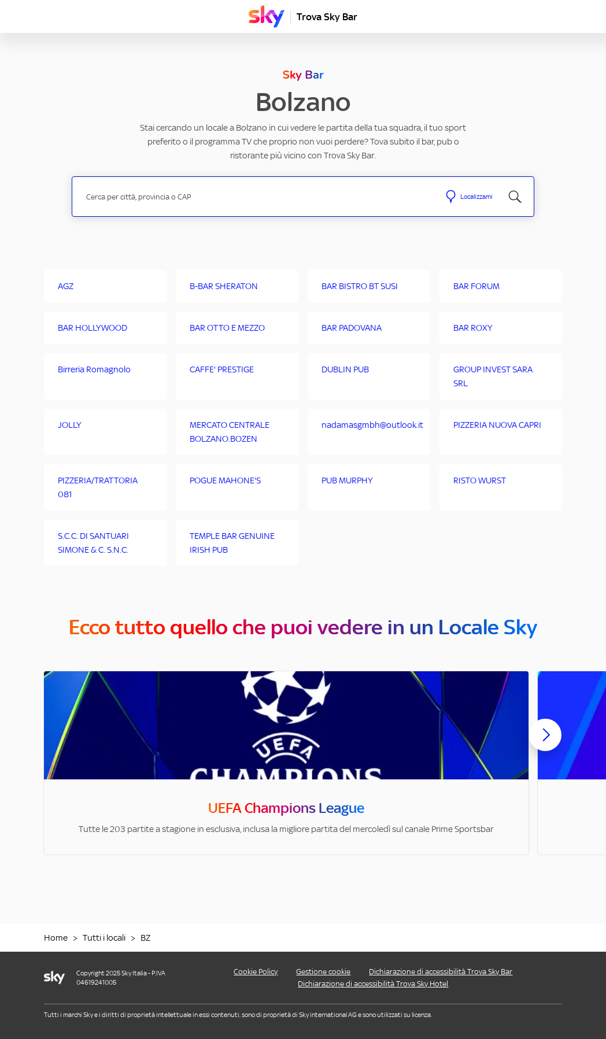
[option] (286, 763)
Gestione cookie (323, 972)
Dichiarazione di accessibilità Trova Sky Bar (440, 972)
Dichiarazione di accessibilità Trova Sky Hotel (373, 984)
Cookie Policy (256, 972)
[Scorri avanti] (545, 744)
